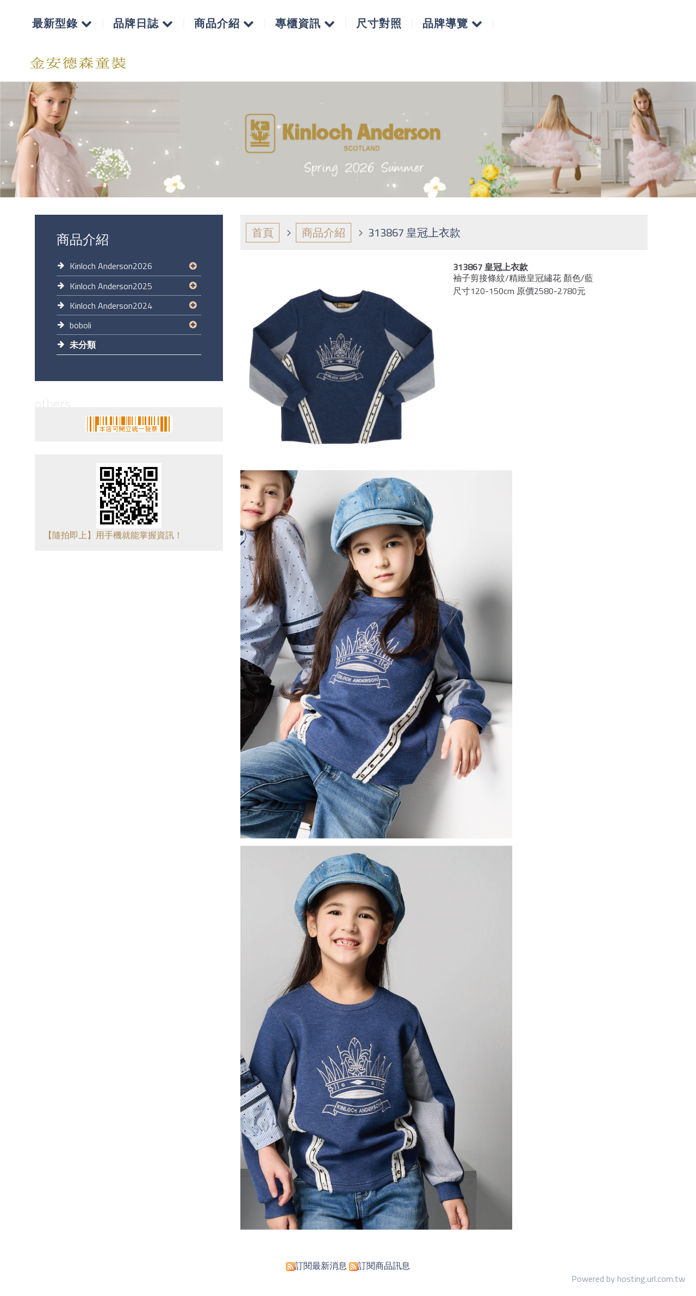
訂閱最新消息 (321, 1265)
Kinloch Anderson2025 (111, 285)
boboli (80, 325)
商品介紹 (323, 232)
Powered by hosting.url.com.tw (628, 1278)
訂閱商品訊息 (384, 1265)
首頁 (263, 232)
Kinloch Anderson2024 (111, 305)
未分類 (83, 344)
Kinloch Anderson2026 (111, 265)
